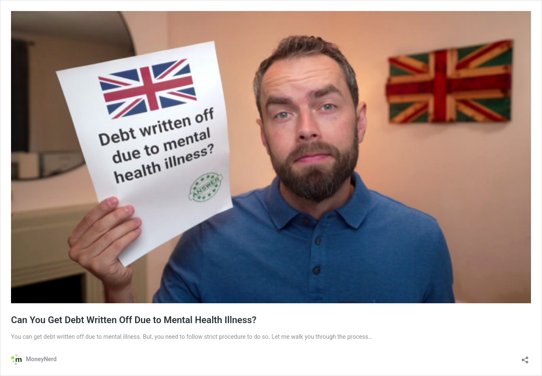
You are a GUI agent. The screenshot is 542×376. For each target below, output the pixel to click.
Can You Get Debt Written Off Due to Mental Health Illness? (134, 320)
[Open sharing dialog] (525, 357)
